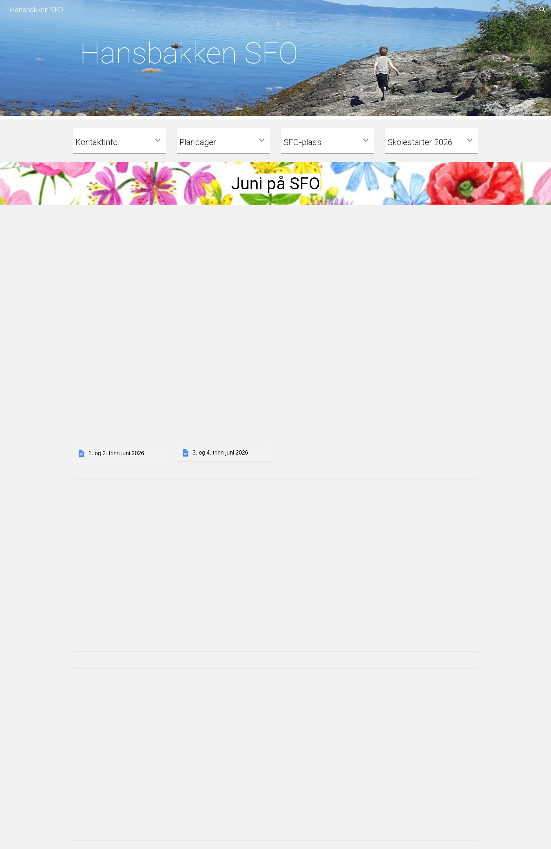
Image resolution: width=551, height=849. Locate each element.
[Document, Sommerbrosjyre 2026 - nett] (275, 754)
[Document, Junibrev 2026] (275, 294)
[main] (189, 59)
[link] (119, 426)
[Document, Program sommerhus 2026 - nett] (275, 565)
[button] (542, 9)
